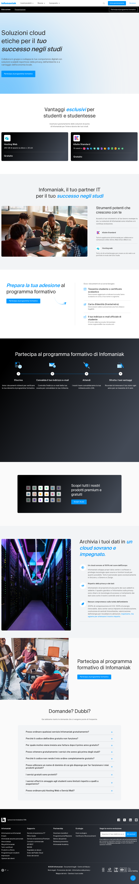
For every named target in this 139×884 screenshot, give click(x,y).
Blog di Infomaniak (8, 844)
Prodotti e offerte (8, 850)
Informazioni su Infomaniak (11, 833)
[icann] (109, 870)
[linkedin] (130, 820)
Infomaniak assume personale (12, 839)
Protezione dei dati (64, 870)
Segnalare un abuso (34, 850)
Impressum (5, 856)
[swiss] (116, 870)
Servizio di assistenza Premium (38, 839)
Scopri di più (79, 502)
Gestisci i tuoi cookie (75, 873)
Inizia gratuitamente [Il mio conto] (117, 3)
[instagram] (136, 820)
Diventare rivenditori (60, 833)
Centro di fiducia (84, 867)
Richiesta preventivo (60, 841)
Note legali (52, 870)
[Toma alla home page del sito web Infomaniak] (8, 3)
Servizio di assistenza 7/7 (36, 833)
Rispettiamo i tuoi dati (113, 843)
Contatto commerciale (35, 841)
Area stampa (6, 841)
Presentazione (20, 9)
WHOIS (29, 847)
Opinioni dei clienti (8, 858)
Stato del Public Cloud (35, 853)
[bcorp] (103, 870)
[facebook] (118, 820)
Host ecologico (81, 833)
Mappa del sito (61, 873)
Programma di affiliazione (62, 836)
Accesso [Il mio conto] (132, 3)
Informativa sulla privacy (81, 870)
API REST (30, 844)
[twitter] (124, 820)
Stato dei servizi (33, 856)
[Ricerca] (103, 3)
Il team (3, 836)
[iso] (123, 870)
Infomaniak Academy (60, 844)
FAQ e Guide (31, 836)
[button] (69, 732)
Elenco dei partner (60, 839)
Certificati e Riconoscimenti (86, 836)
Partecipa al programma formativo (123, 9)
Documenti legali (70, 867)
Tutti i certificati (7, 847)
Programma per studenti (10, 853)
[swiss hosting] (133, 870)
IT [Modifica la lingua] (7, 870)
